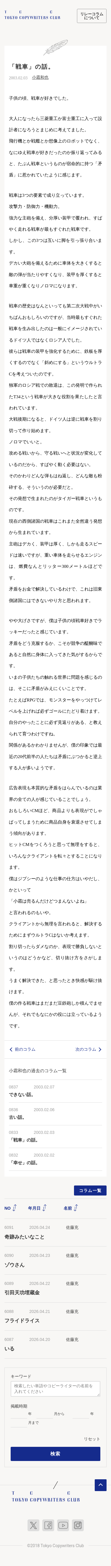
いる (9, 1348)
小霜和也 (40, 77)
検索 (55, 1453)
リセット (92, 1438)
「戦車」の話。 (24, 1139)
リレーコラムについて (91, 16)
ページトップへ (101, 1485)
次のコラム (85, 1049)
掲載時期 (19, 1405)
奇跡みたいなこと (24, 1236)
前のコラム (25, 1049)
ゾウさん (14, 1264)
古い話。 (18, 1117)
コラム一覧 (90, 1190)
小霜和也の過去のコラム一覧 (38, 1070)
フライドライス (22, 1320)
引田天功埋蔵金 (22, 1292)
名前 (71, 1208)
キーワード (21, 1376)
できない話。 (22, 1094)
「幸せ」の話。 (24, 1162)
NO (10, 1208)
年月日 (37, 1208)
